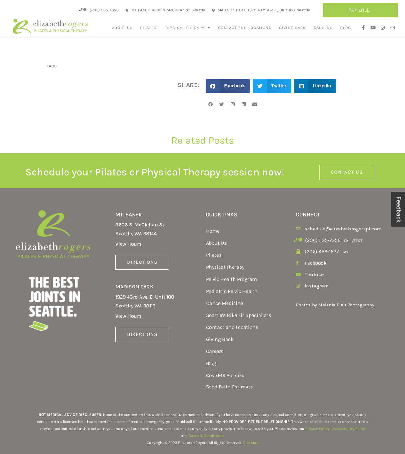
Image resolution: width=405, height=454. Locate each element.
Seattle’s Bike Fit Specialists (238, 315)
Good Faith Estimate (229, 387)
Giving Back (292, 27)
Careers (323, 27)
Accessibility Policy (349, 428)
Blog (345, 27)
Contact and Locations (244, 27)
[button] (228, 86)
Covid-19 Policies (225, 375)
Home (213, 231)
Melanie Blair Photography (346, 305)
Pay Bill (360, 10)
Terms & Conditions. (206, 435)
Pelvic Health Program (231, 279)
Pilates (148, 27)
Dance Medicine (224, 303)
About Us (122, 27)
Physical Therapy (187, 27)
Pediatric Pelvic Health (232, 291)
